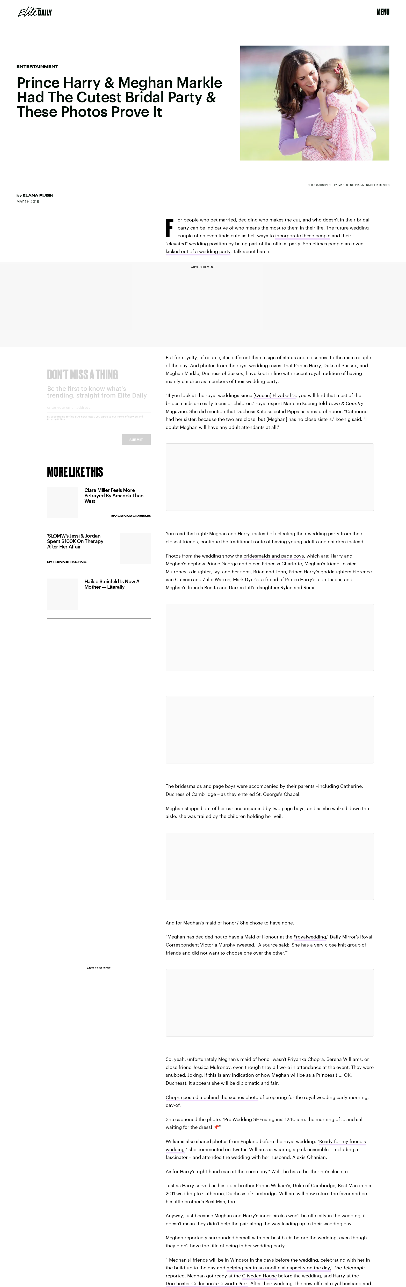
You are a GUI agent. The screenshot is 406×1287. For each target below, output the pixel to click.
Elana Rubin (38, 195)
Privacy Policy (56, 423)
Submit (136, 444)
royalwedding (310, 937)
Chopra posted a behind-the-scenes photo (212, 1097)
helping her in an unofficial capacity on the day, (279, 1267)
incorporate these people (302, 235)
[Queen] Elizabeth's (274, 395)
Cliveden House (259, 1275)
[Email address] (99, 413)
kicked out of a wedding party (198, 251)
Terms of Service (127, 420)
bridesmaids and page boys (273, 556)
